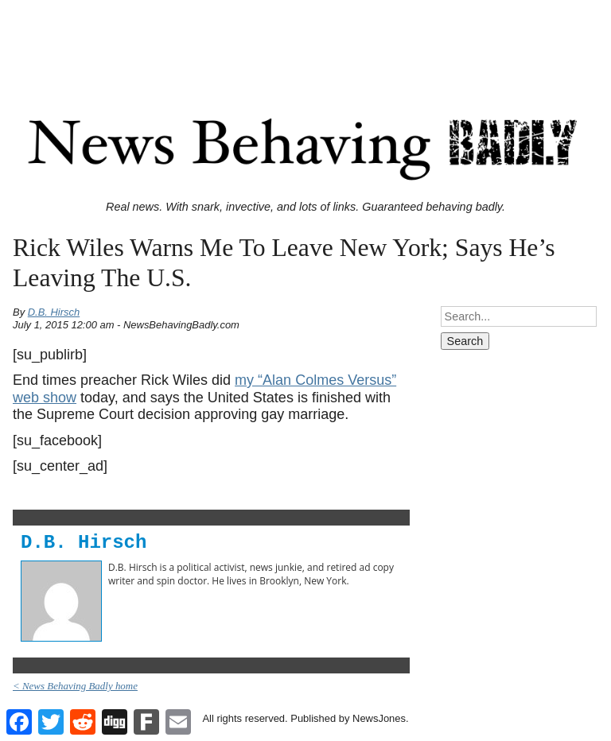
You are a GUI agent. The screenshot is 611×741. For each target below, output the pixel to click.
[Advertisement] (305, 42)
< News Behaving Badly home (75, 686)
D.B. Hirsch (54, 312)
